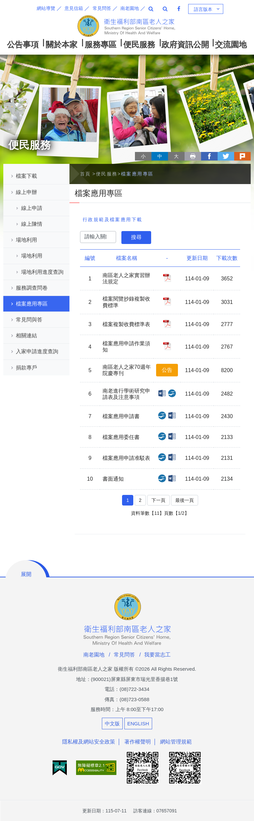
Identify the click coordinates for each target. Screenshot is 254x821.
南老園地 (129, 8)
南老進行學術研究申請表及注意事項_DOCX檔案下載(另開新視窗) (162, 393)
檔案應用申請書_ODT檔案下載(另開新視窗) (162, 415)
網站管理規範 (176, 742)
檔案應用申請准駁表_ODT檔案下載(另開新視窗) (162, 457)
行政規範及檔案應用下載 (112, 219)
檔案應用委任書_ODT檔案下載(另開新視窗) (162, 436)
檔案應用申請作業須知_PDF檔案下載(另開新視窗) (167, 346)
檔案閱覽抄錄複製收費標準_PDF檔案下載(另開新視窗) (167, 301)
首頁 (85, 173)
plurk (242, 156)
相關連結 (26, 335)
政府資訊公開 (185, 44)
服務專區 (100, 44)
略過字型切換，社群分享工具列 (137, 150)
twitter (226, 156)
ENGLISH (138, 723)
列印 (193, 156)
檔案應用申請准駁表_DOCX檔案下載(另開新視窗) (172, 457)
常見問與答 (29, 319)
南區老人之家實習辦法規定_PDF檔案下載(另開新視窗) (167, 277)
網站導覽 (46, 8)
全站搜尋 (150, 9)
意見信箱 (73, 8)
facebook (209, 156)
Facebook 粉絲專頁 (178, 9)
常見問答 (102, 8)
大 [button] (176, 156)
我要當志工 (157, 654)
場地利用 (26, 240)
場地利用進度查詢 (42, 272)
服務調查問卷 (32, 288)
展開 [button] (26, 574)
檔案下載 (26, 176)
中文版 (112, 723)
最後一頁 (184, 500)
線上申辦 (26, 192)
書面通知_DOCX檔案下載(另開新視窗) (172, 478)
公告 (167, 370)
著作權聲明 (137, 742)
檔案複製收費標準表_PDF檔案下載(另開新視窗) (167, 323)
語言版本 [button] (203, 9)
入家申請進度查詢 (37, 351)
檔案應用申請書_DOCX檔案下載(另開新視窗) (172, 415)
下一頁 (158, 500)
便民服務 (139, 44)
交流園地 (231, 44)
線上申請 (31, 208)
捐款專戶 (26, 367)
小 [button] (143, 156)
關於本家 (61, 44)
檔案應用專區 (32, 304)
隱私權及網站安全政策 (88, 742)
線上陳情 (31, 224)
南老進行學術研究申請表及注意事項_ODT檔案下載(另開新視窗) (172, 393)
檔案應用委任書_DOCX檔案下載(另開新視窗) (172, 436)
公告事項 (23, 44)
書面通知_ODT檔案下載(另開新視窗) (162, 478)
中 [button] (159, 156)
